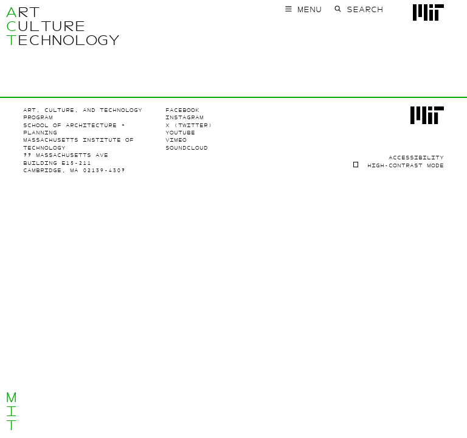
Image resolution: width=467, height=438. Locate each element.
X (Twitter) (188, 125)
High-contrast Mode (405, 165)
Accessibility (416, 158)
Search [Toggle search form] (365, 9)
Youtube (180, 133)
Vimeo (176, 140)
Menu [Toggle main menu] (309, 9)
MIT (11, 411)
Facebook (182, 110)
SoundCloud (186, 148)
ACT (11, 26)
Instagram (184, 117)
